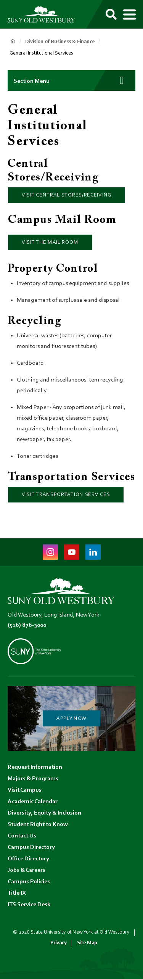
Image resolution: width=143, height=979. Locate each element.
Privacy (58, 943)
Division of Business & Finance (60, 42)
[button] (71, 80)
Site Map (87, 943)
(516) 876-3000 (27, 625)
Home (13, 41)
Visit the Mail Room (50, 242)
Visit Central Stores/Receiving (66, 195)
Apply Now (71, 718)
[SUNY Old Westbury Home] (45, 14)
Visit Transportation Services (66, 495)
